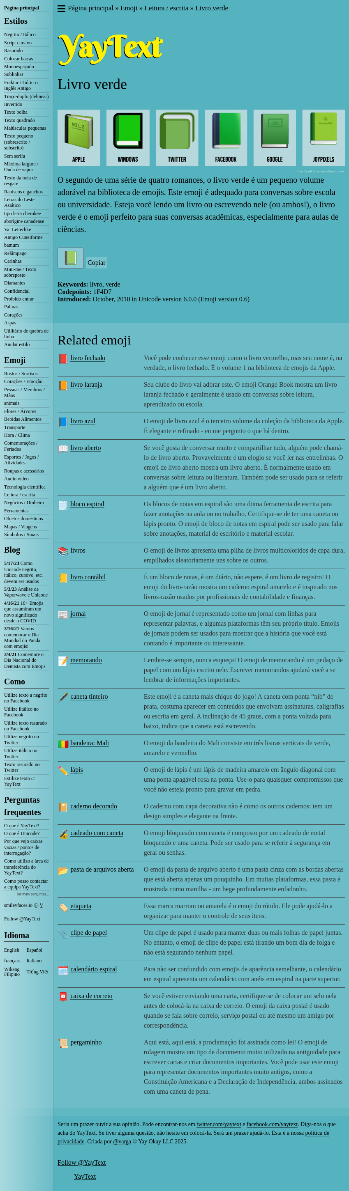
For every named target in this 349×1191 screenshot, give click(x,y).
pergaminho (86, 1042)
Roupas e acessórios (24, 471)
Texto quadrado (19, 120)
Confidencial (17, 291)
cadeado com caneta (96, 832)
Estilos (16, 20)
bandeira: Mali (89, 742)
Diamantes (14, 283)
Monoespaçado (19, 66)
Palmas (11, 307)
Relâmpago (15, 253)
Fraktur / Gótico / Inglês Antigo (21, 85)
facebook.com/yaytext (272, 1124)
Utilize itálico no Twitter (20, 753)
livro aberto (85, 447)
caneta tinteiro (89, 696)
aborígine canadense (24, 221)
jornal (78, 613)
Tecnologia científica (25, 487)
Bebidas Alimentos (23, 419)
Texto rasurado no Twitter (21, 767)
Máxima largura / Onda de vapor (21, 166)
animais (11, 403)
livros (77, 550)
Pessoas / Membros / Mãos (24, 392)
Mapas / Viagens (20, 527)
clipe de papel (88, 932)
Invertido (13, 104)
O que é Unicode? (21, 833)
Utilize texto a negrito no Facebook (25, 698)
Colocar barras (18, 59)
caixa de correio (91, 995)
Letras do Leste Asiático (19, 202)
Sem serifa (14, 156)
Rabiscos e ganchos (23, 192)
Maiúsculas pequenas (25, 128)
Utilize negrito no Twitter (21, 739)
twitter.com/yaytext (218, 1124)
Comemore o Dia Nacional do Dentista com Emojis (25, 660)
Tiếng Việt (38, 972)
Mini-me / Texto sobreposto (20, 272)
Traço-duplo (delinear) (26, 96)
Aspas (10, 323)
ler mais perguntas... (33, 894)
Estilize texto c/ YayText (19, 781)
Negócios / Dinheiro (24, 502)
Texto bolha (16, 112)
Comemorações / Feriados (20, 446)
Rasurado (13, 50)
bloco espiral (87, 503)
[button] (61, 9)
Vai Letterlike (17, 229)
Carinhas (13, 261)
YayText (85, 1176)
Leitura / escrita (19, 495)
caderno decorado (93, 806)
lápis (76, 769)
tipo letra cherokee (22, 213)
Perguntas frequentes (22, 806)
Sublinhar (13, 74)
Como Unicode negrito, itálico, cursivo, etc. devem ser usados (23, 572)
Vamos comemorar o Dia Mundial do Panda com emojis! (22, 637)
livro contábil (88, 577)
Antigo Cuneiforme (23, 237)
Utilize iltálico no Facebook (21, 712)
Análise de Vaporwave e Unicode (26, 592)
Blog (12, 549)
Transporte (14, 427)
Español (35, 950)
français (12, 961)
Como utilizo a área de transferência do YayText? (26, 867)
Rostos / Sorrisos (20, 373)
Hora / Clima (17, 435)
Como (14, 681)
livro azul (82, 421)
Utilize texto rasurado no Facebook (25, 726)
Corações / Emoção (23, 381)
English (11, 950)
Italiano (34, 961)
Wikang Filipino (12, 971)
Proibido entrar (19, 299)
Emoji (14, 360)
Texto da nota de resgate (20, 180)
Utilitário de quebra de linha (26, 334)
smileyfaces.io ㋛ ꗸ (23, 905)
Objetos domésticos (23, 518)
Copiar (97, 262)
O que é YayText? (21, 825)
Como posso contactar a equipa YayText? (26, 884)
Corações (13, 315)
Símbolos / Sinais (21, 534)
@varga (122, 1141)
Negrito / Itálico (20, 34)
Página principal (21, 8)
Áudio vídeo (16, 479)
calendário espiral (93, 969)
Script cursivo (18, 43)
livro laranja (86, 384)
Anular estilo (17, 344)
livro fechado (87, 357)
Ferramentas (16, 511)
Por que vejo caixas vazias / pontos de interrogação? (23, 847)
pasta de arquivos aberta (102, 869)
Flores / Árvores (20, 411)
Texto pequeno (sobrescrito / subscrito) (18, 142)
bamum (11, 245)
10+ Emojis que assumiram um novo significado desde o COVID (23, 612)
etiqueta (80, 905)
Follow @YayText (22, 919)
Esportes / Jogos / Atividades (21, 460)
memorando (86, 659)
